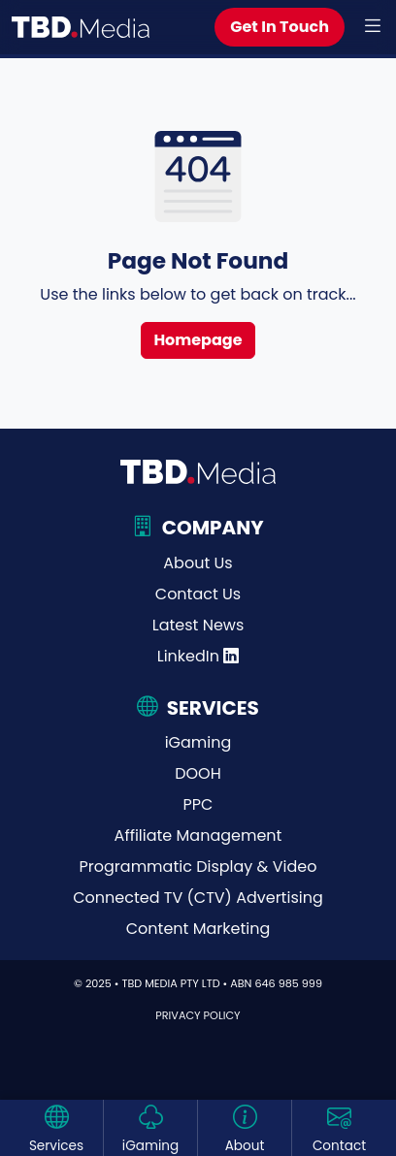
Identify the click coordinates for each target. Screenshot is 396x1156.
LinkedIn (198, 656)
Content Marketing (198, 928)
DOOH (198, 773)
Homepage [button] (197, 340)
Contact (339, 1146)
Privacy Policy (197, 1015)
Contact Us (198, 594)
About (245, 1146)
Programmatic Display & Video (198, 866)
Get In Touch (279, 27)
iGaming (198, 742)
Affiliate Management (198, 835)
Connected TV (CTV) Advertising (197, 897)
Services (56, 1146)
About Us (197, 563)
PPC (198, 804)
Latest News (198, 625)
